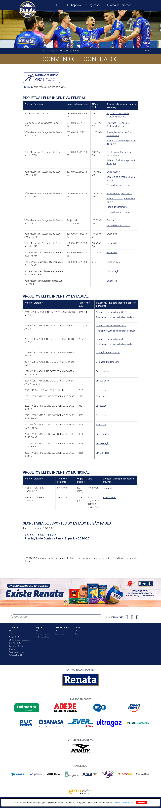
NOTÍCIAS (90, 628)
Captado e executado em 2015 (111, 312)
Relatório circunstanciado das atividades (116, 317)
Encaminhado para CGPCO (119, 193)
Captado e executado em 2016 (111, 325)
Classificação (59, 634)
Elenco (38, 631)
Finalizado (111, 220)
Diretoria (12, 649)
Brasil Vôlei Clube (15, 643)
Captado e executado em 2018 (111, 339)
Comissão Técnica (42, 634)
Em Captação (112, 271)
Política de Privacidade (16, 655)
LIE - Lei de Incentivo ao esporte (19, 640)
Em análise (111, 280)
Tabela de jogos (60, 631)
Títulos (11, 631)
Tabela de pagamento (117, 207)
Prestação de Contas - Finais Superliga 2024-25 (57, 538)
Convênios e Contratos (16, 646)
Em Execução (113, 262)
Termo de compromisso (118, 185)
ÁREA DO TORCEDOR (18, 660)
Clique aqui (28, 87)
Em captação (102, 380)
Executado (111, 243)
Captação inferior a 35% (108, 352)
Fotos (76, 631)
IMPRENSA (120, 628)
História (11, 634)
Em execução (113, 171)
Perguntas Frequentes (16, 652)
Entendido (141, 802)
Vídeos (77, 634)
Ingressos (105, 628)
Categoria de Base (42, 637)
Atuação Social (14, 637)
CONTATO (135, 628)
